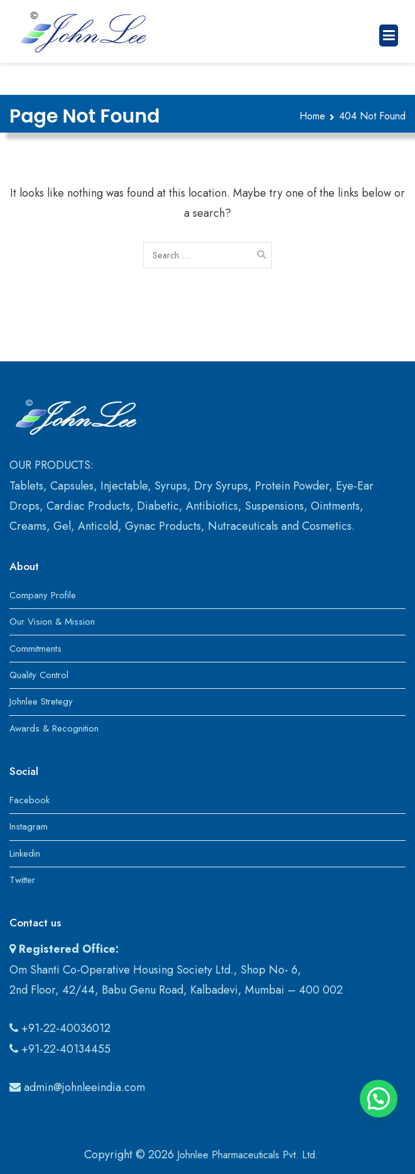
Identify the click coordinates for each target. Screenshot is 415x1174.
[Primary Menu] (388, 36)
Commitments (35, 649)
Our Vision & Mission (52, 621)
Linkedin (24, 853)
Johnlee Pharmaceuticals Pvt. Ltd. (247, 1155)
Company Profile (42, 595)
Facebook (29, 800)
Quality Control (38, 675)
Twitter (22, 880)
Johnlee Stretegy (41, 701)
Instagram (28, 826)
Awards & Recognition (54, 728)
